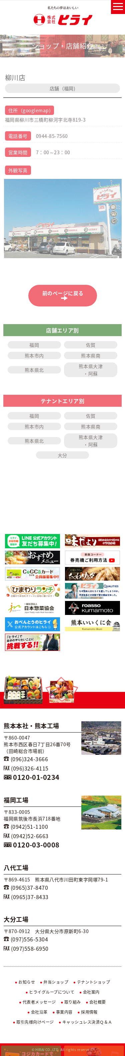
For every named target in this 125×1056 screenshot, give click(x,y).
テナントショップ (91, 982)
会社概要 (96, 1002)
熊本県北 (34, 369)
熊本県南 (90, 355)
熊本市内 (34, 355)
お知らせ (25, 982)
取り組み (71, 1002)
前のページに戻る (64, 294)
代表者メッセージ (37, 1002)
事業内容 (62, 1012)
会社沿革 (37, 1012)
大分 (62, 455)
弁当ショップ (54, 982)
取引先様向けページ (33, 1022)
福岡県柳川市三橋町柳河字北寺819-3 (45, 119)
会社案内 (89, 992)
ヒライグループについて (49, 992)
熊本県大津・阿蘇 (91, 370)
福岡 (34, 344)
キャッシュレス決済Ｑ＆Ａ (85, 1022)
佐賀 (91, 344)
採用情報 (87, 1012)
